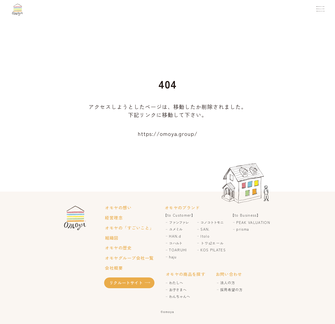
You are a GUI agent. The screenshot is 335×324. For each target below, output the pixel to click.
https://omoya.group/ (168, 134)
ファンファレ (178, 222)
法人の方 (227, 282)
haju (173, 256)
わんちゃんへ (179, 296)
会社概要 (114, 268)
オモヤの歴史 (118, 248)
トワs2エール (212, 243)
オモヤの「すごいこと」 (129, 228)
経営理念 (114, 217)
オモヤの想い (118, 207)
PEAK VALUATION (253, 222)
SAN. (205, 229)
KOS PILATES (213, 249)
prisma (242, 229)
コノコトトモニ (211, 222)
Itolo (205, 236)
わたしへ (176, 282)
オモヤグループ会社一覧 (129, 258)
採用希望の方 (231, 289)
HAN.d (175, 236)
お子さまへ (177, 289)
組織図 (111, 238)
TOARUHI (178, 249)
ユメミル (175, 229)
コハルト (175, 243)
